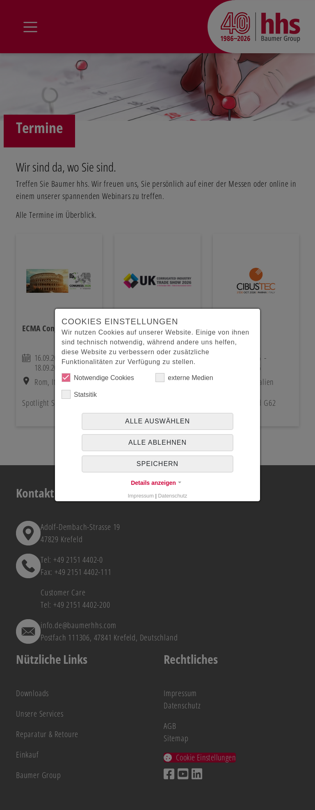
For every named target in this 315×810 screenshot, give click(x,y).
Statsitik (79, 394)
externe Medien (184, 377)
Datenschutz (172, 496)
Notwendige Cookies (98, 377)
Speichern (157, 463)
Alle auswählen (157, 421)
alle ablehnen (157, 442)
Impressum (141, 496)
